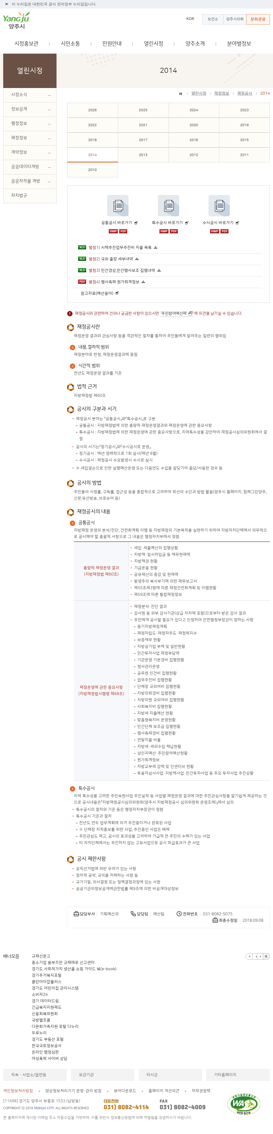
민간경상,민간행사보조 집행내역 (116, 270)
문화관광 (258, 19)
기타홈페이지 (225, 1075)
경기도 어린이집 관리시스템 (55, 988)
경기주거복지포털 (47, 975)
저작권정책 (201, 1091)
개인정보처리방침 (18, 1091)
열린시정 (198, 93)
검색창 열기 (266, 44)
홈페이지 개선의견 (163, 1091)
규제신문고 (41, 956)
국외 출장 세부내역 (105, 259)
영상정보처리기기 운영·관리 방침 (73, 1091)
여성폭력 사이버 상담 (49, 1058)
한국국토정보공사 (47, 1046)
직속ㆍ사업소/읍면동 (28, 1075)
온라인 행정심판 (45, 1052)
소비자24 (40, 994)
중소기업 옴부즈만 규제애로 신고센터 (63, 962)
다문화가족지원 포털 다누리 (55, 1026)
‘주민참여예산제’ (173, 313)
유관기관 (86, 1075)
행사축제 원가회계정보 (108, 281)
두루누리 (39, 1033)
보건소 (213, 19)
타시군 (152, 1075)
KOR (190, 18)
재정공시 (244, 93)
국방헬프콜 (41, 1020)
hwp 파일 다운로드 (113, 231)
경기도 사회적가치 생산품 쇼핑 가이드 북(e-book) (74, 969)
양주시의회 (235, 19)
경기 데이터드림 (45, 1001)
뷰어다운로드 (125, 1091)
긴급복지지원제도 (47, 1007)
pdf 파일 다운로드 (123, 231)
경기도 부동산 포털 (48, 1039)
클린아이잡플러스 (47, 982)
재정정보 (221, 93)
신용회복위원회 (45, 1014)
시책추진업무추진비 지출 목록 (115, 247)
